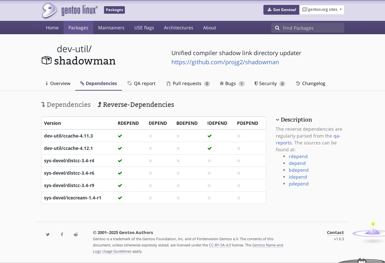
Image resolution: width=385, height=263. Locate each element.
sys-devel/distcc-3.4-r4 (69, 160)
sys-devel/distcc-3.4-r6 (69, 173)
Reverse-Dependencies (135, 105)
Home (52, 27)
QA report (141, 83)
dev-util (72, 49)
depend (297, 163)
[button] (281, 10)
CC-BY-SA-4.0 (220, 244)
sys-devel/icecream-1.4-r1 (72, 198)
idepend (298, 177)
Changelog (310, 83)
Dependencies (98, 83)
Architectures (178, 27)
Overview (58, 83)
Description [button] (296, 119)
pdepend (299, 184)
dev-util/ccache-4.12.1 (68, 148)
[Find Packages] (313, 28)
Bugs (232, 83)
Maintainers (111, 27)
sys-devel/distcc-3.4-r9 (69, 185)
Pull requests (188, 83)
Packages (78, 27)
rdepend (298, 156)
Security (270, 83)
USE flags (144, 27)
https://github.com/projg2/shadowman (225, 62)
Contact (335, 232)
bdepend (299, 170)
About (209, 27)
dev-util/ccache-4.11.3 (68, 136)
